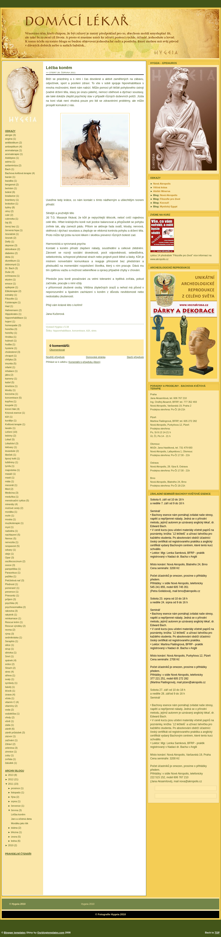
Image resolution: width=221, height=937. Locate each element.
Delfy (7, 241)
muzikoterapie (12, 523)
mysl (7, 527)
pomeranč (10, 588)
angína (8, 138)
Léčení (8, 432)
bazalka (9, 180)
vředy (8, 717)
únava (8, 694)
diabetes (9, 253)
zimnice (9, 751)
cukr (7, 215)
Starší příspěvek (135, 357)
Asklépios (10, 158)
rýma (7, 633)
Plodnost (9, 584)
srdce (8, 664)
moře (7, 515)
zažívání (9, 740)
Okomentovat (57, 349)
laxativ (8, 428)
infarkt (8, 367)
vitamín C (10, 702)
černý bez (10, 226)
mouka (8, 519)
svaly (7, 679)
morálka (9, 511)
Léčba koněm (18, 814)
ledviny (8, 435)
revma (8, 629)
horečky (9, 333)
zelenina (9, 747)
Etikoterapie (11, 291)
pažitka (9, 576)
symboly (9, 683)
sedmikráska (11, 637)
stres (7, 671)
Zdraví (8, 744)
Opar (7, 557)
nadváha (9, 531)
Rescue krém (12, 622)
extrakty (9, 295)
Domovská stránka (96, 357)
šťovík (8, 690)
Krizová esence (13, 412)
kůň (7, 416)
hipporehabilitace (14, 317)
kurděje (9, 420)
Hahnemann (11, 310)
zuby (7, 755)
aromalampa (11, 150)
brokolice (10, 203)
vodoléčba (10, 713)
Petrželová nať (13, 580)
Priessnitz (10, 595)
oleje (7, 553)
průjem (8, 599)
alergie (8, 135)
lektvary (9, 447)
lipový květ (10, 458)
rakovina (9, 610)
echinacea (10, 275)
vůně (7, 721)
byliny (8, 207)
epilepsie (9, 287)
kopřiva (9, 401)
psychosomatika (13, 607)
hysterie (9, 348)
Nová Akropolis (162, 183)
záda (7, 725)
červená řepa (12, 230)
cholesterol (11, 352)
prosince (15, 788)
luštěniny (9, 462)
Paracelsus (11, 572)
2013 (11, 775)
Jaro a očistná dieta (21, 819)
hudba (8, 344)
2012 (11, 779)
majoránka (10, 470)
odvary (8, 549)
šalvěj (8, 687)
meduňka (10, 496)
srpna (14, 801)
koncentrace (11, 397)
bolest (8, 192)
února (14, 836)
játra (7, 374)
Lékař (8, 439)
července (16, 805)
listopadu (15, 792)
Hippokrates (11, 314)
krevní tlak (10, 409)
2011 (11, 783)
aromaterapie (12, 154)
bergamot (10, 184)
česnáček (10, 234)
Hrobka (9, 336)
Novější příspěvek (55, 357)
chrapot (9, 355)
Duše (8, 272)
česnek (9, 237)
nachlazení (11, 534)
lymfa (8, 466)
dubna (14, 827)
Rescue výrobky (13, 626)
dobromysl (10, 264)
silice (7, 645)
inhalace (9, 371)
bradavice (10, 196)
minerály (9, 504)
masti (8, 477)
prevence (10, 591)
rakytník (9, 614)
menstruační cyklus (15, 500)
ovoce (8, 565)
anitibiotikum (11, 142)
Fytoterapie (11, 302)
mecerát (9, 485)
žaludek (9, 763)
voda (7, 709)
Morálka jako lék (19, 823)
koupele (9, 405)
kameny (9, 378)
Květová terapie (13, 424)
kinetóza (9, 386)
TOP (217, 932)
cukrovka (10, 218)
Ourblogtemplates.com (50, 932)
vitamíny (9, 706)
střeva (8, 675)
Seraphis (9, 641)
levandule (10, 451)
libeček (8, 454)
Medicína (10, 492)
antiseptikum (11, 146)
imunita (9, 363)
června (14, 810)
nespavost (10, 546)
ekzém (8, 279)
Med (7, 489)
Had (7, 306)
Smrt (7, 656)
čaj (6, 222)
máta (7, 481)
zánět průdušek (13, 732)
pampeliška (11, 569)
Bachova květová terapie (18, 173)
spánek (9, 660)
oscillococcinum (13, 561)
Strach (8, 668)
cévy (7, 211)
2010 (11, 845)
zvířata (8, 759)
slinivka (9, 652)
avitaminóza (11, 165)
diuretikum (10, 260)
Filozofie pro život (170, 199)
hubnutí (9, 340)
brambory (10, 200)
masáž (8, 473)
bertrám (9, 188)
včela (8, 698)
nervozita (10, 542)
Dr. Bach (9, 268)
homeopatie (11, 325)
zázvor (8, 736)
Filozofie (9, 298)
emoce (8, 283)
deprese (9, 245)
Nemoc (9, 538)
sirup (7, 648)
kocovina (9, 394)
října (13, 797)
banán (8, 177)
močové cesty (12, 508)
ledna (14, 841)
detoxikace (10, 249)
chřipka (9, 359)
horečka (9, 329)
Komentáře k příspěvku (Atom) (84, 362)
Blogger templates (15, 932)
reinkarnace (11, 618)
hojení (8, 321)
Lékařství (10, 443)
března (14, 832)
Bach (7, 169)
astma (8, 161)
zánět (8, 728)
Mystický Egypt (168, 206)
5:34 (66, 327)
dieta (7, 257)
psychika (9, 603)
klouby (8, 390)
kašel (8, 382)
